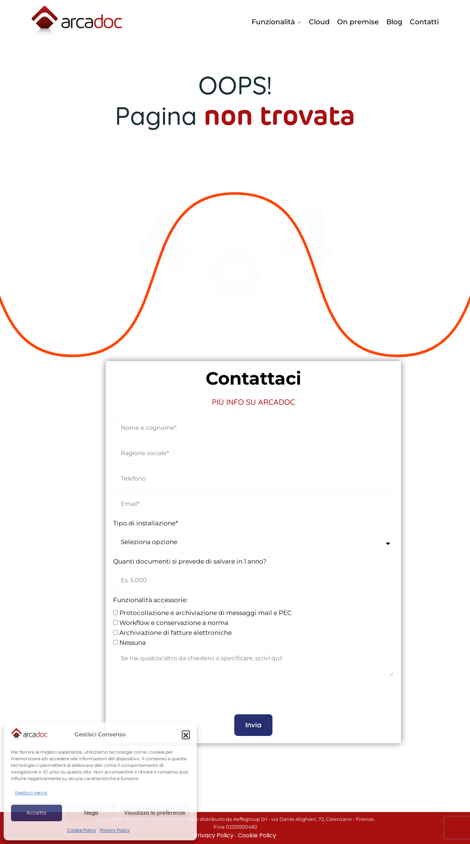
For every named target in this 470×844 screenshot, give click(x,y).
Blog (394, 22)
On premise (358, 22)
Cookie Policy (81, 830)
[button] (185, 734)
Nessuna (132, 639)
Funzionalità (273, 22)
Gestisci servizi (31, 793)
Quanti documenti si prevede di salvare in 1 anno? (190, 558)
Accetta (36, 812)
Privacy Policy (115, 830)
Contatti (424, 22)
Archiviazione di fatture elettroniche (175, 629)
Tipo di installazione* (145, 520)
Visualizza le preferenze (154, 812)
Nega (91, 812)
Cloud (319, 22)
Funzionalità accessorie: (150, 596)
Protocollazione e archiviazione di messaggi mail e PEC (205, 609)
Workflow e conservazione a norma (173, 619)
